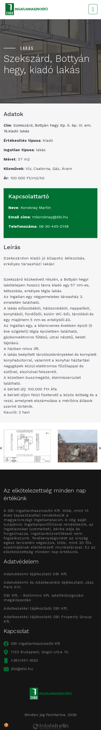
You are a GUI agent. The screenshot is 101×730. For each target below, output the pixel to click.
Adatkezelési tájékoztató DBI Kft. (36, 608)
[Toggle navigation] (93, 9)
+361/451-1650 (21, 660)
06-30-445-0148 (54, 226)
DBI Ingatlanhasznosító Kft (32, 643)
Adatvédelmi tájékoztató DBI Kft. (36, 574)
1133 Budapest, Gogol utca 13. (36, 652)
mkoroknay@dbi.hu (50, 217)
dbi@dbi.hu (18, 668)
